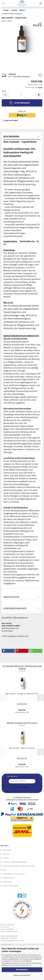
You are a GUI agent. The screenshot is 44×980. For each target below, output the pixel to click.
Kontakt (5, 858)
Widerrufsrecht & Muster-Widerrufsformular (19, 866)
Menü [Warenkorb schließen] (3, 3)
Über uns (6, 854)
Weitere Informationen (22, 975)
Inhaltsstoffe (11, 597)
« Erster (6, 10)
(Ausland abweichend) (23, 76)
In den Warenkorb (19, 102)
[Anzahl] (22, 95)
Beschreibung (11, 136)
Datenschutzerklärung (23, 965)
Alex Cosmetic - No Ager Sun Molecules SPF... (22, 694)
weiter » (22, 10)
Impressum (7, 850)
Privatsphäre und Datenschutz (14, 874)
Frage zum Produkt (11, 120)
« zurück (14, 10)
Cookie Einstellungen (10, 886)
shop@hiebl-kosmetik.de (15, 941)
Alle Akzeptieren (22, 970)
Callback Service (9, 878)
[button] (5, 95)
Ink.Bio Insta (7, 882)
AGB (4, 870)
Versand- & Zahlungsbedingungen (15, 862)
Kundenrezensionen (15, 608)
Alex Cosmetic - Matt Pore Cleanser (22, 748)
